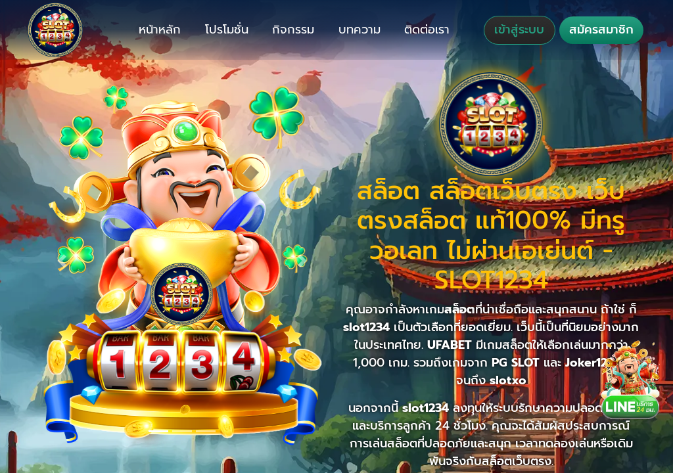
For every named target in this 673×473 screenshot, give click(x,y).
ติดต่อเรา (427, 29)
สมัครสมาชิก (601, 29)
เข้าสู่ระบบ (519, 29)
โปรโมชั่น (226, 29)
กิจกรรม (293, 29)
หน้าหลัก (160, 29)
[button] (62, 260)
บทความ (359, 29)
